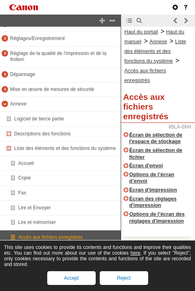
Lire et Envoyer (34, 208)
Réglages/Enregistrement (37, 38)
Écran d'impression (153, 190)
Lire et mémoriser (37, 222)
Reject (123, 278)
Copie (24, 178)
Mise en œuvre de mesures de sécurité (52, 89)
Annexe (18, 104)
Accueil (26, 163)
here (135, 253)
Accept (71, 278)
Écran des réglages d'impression (152, 202)
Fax (22, 193)
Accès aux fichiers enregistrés (50, 237)
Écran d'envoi (146, 165)
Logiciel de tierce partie (39, 119)
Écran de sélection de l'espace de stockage (155, 138)
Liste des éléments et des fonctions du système (65, 148)
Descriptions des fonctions (42, 134)
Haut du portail (141, 32)
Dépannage (22, 74)
